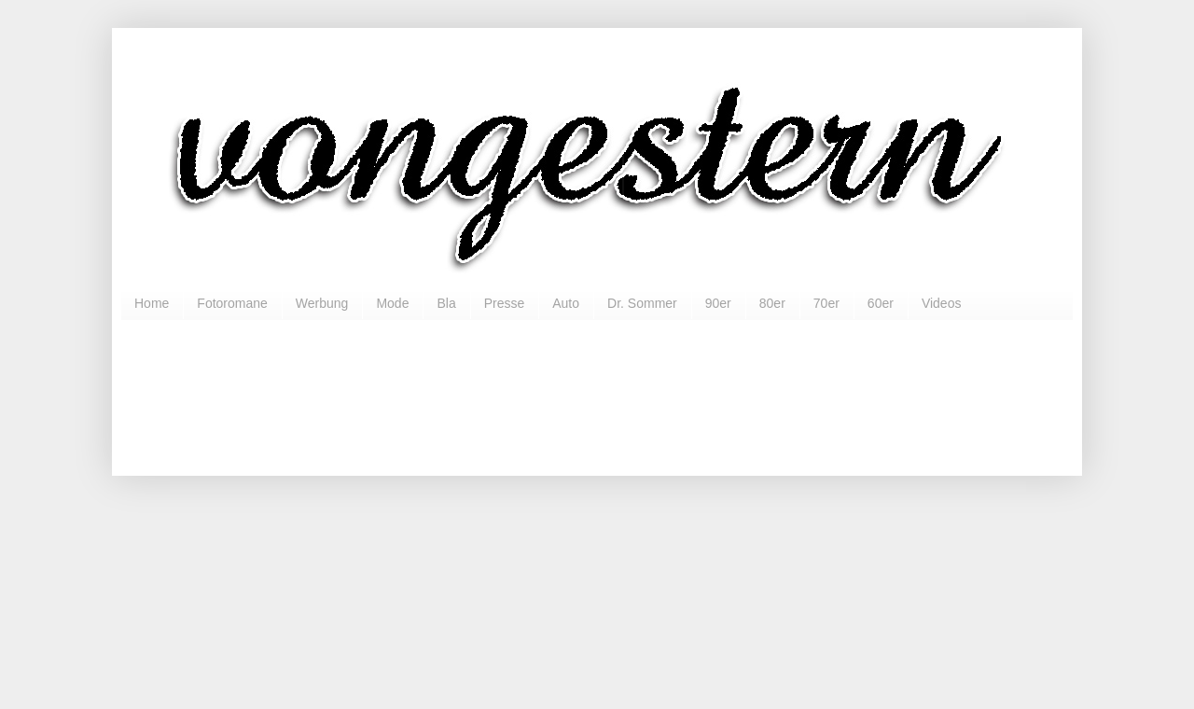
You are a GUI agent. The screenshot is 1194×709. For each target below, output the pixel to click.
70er (826, 303)
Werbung (322, 303)
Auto (565, 303)
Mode (392, 303)
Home (151, 303)
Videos (942, 303)
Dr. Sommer (642, 303)
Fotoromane (232, 303)
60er (881, 303)
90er (718, 303)
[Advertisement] (597, 390)
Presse (504, 303)
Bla (446, 303)
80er (772, 303)
